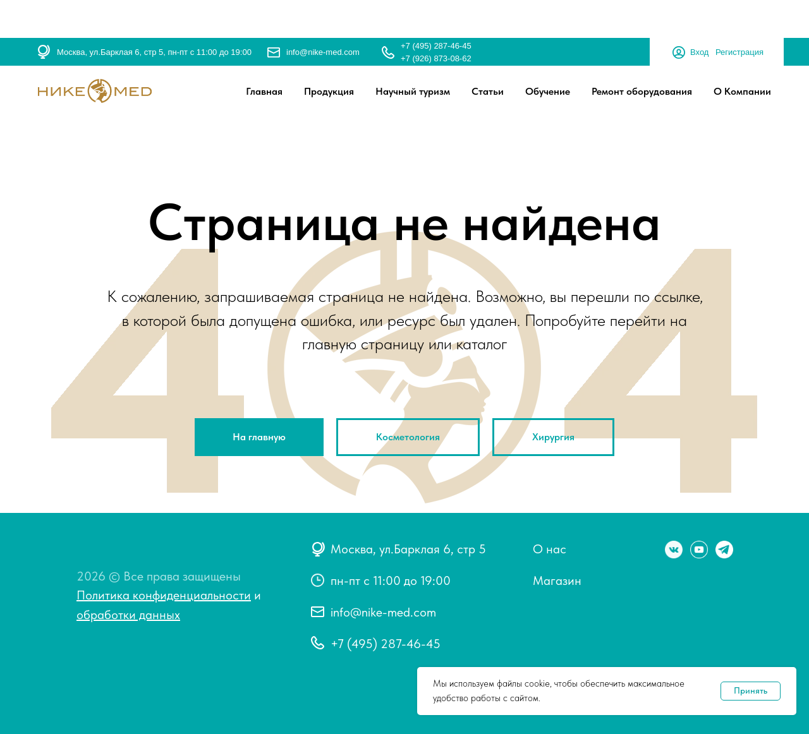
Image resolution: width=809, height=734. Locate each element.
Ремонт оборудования (642, 91)
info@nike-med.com (323, 52)
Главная (264, 91)
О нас (549, 549)
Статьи (487, 91)
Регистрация (739, 52)
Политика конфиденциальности (163, 595)
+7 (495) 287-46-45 (436, 46)
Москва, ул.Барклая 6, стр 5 (408, 549)
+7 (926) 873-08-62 (436, 58)
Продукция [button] (329, 91)
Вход (699, 52)
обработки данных (128, 614)
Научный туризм (412, 91)
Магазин (557, 580)
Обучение (547, 91)
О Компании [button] (742, 91)
